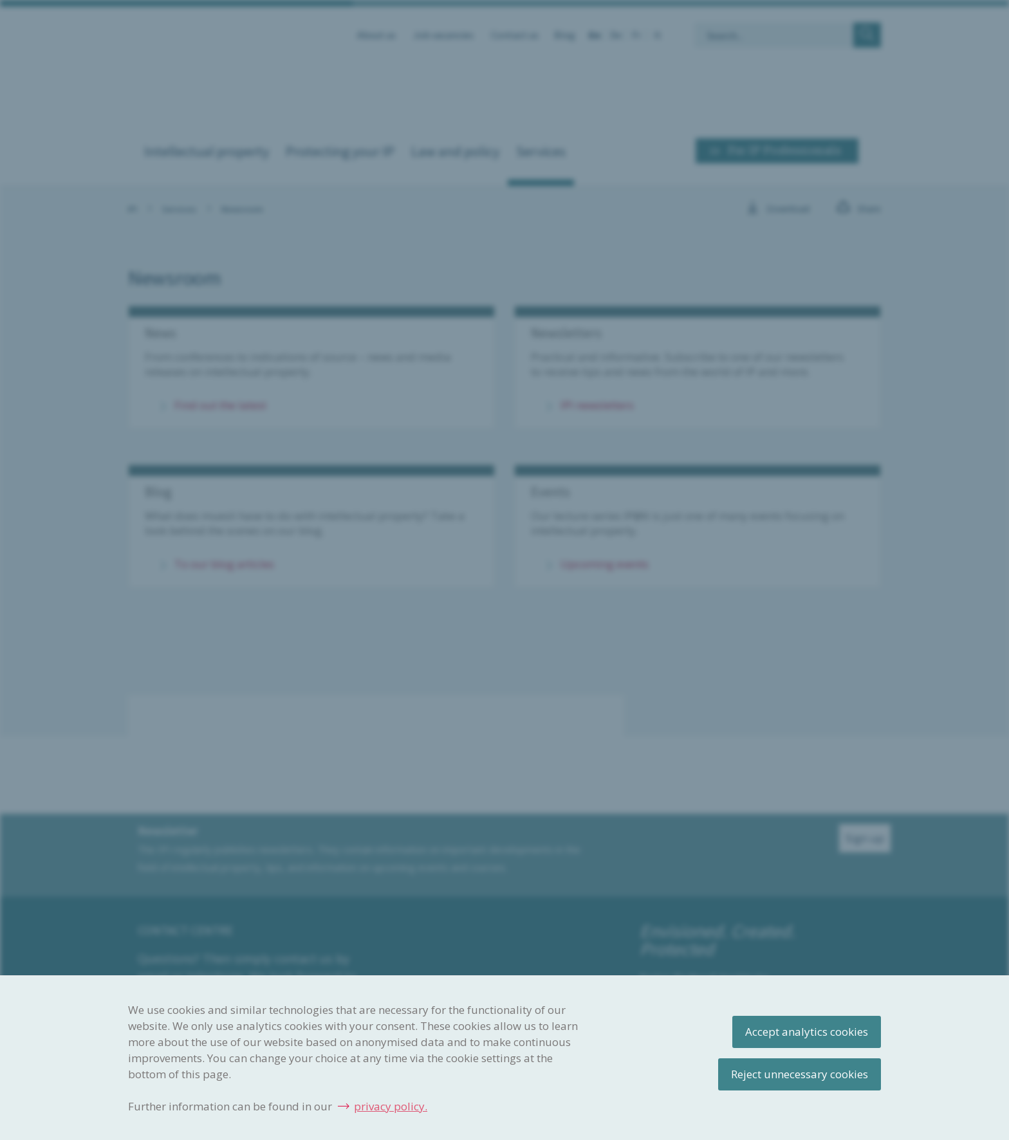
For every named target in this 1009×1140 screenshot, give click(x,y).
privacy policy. (390, 1106)
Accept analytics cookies (806, 1031)
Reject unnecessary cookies (799, 1074)
